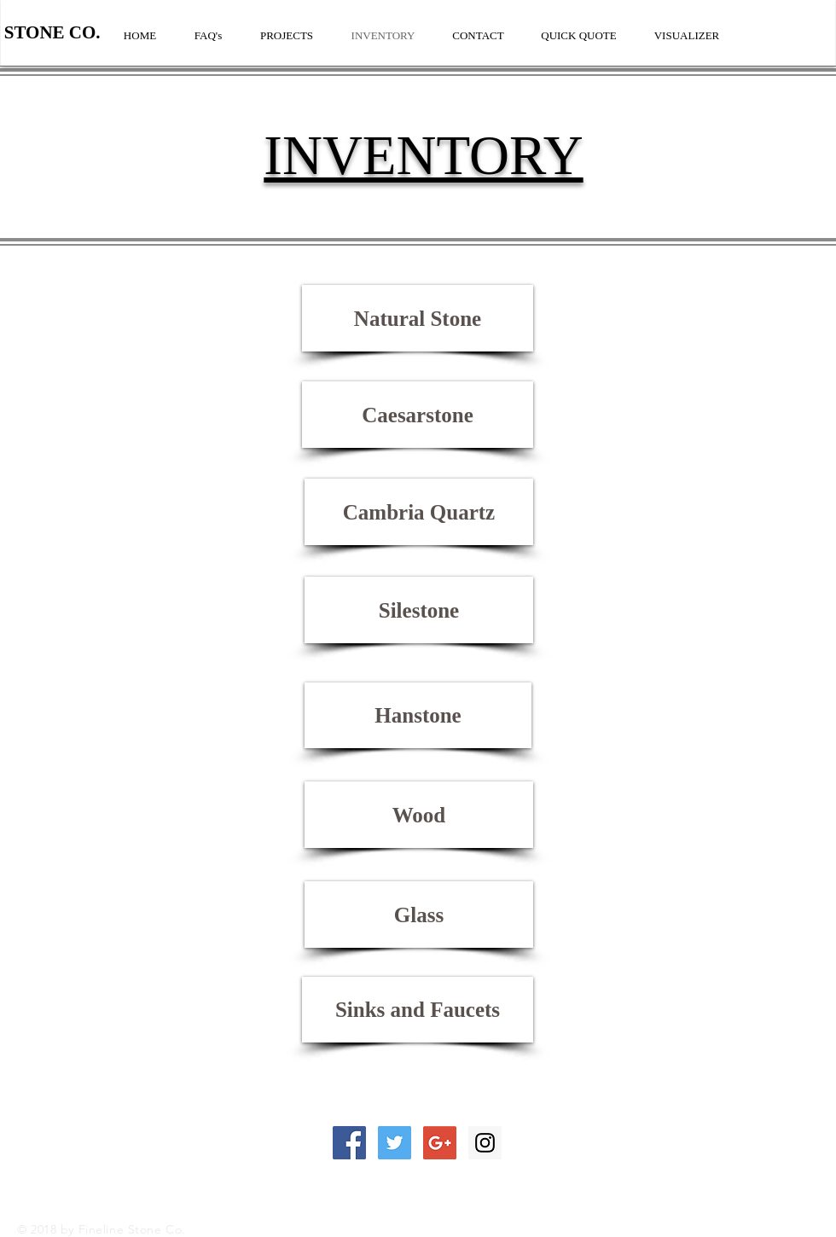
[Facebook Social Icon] (349, 1142)
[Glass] (419, 914)
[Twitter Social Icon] (394, 1142)
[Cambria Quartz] (419, 512)
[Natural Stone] (417, 318)
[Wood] (419, 814)
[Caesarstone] (417, 414)
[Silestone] (419, 610)
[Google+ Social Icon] (439, 1142)
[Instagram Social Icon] (485, 1142)
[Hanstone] (418, 715)
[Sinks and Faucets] (417, 1009)
